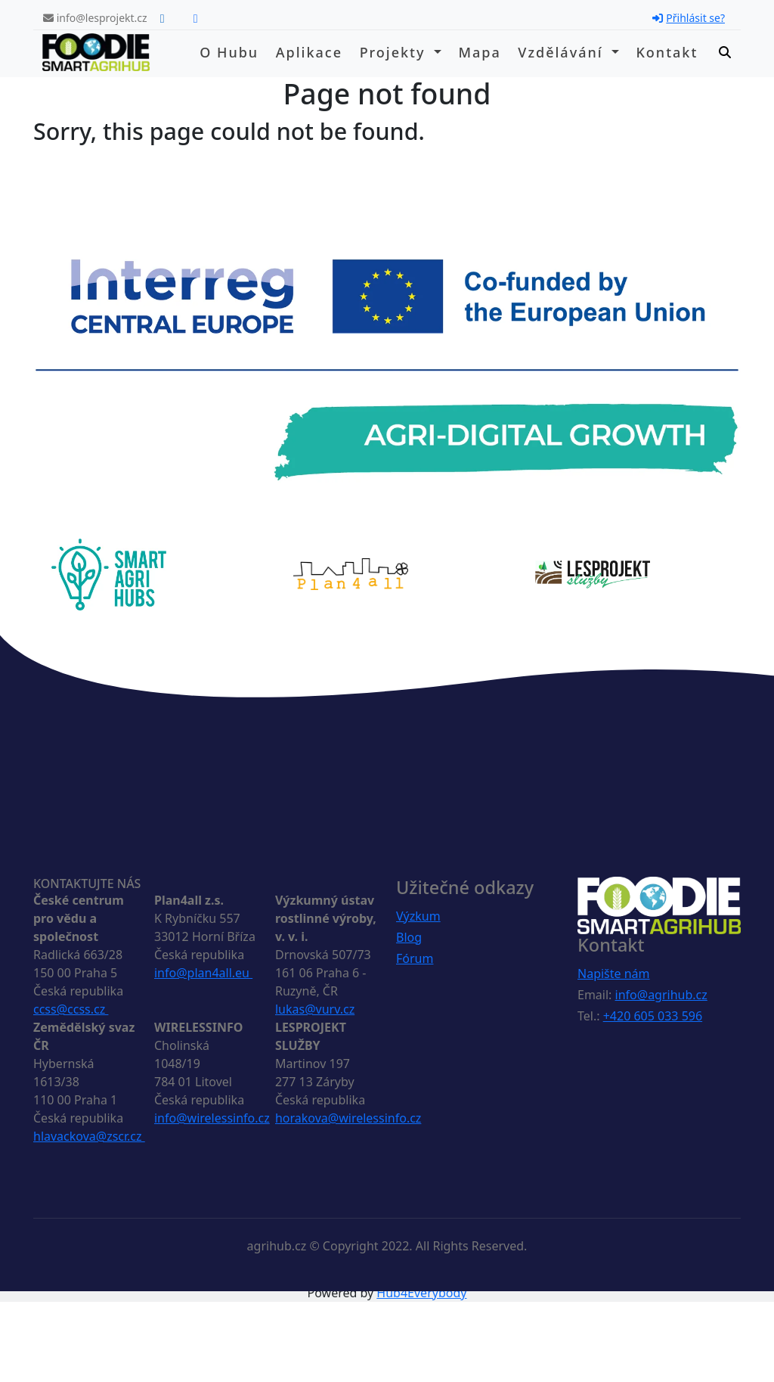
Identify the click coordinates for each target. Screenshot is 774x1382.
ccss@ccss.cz (70, 1009)
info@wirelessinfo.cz (212, 1118)
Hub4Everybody (421, 1292)
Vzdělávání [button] (563, 52)
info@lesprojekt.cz (95, 18)
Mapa (479, 52)
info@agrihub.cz (661, 994)
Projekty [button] (395, 52)
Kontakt (667, 52)
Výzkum (418, 916)
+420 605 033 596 (652, 1016)
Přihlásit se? (688, 18)
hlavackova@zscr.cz (89, 1136)
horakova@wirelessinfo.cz (348, 1118)
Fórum (414, 958)
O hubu (229, 52)
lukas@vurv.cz (314, 1009)
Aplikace (309, 52)
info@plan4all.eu (203, 972)
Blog (409, 937)
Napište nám (613, 973)
